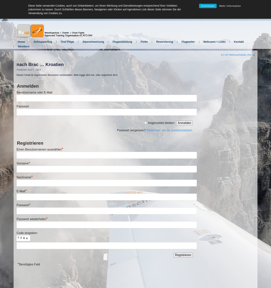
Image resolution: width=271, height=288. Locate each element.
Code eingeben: (27, 233)
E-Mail (22, 191)
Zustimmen (208, 6)
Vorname (23, 163)
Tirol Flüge (67, 41)
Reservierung (164, 41)
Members (23, 46)
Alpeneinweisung (93, 41)
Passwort (23, 106)
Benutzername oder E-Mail (34, 92)
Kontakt (239, 41)
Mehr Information (230, 6)
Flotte (144, 41)
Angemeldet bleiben (161, 123)
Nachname (25, 177)
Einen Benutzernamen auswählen (40, 149)
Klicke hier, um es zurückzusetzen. (170, 130)
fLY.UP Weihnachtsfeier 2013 (237, 54)
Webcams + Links (214, 41)
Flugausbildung (122, 41)
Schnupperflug (42, 41)
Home (21, 41)
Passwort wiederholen (32, 219)
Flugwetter (188, 41)
